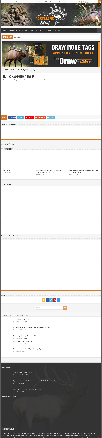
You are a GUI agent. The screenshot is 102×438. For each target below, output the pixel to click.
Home (4, 30)
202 (26, 324)
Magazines (12, 30)
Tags (26, 301)
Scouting (66, 2)
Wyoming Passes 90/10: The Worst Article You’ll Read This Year (31, 314)
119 (27, 337)
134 (25, 330)
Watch (21, 30)
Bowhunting (53, 2)
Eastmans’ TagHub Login (52, 30)
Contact (41, 30)
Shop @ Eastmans (30, 30)
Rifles (46, 2)
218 (25, 316)
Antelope (30, 2)
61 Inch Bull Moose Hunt (13, 70)
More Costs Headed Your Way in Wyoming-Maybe (28, 335)
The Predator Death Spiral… (21, 306)
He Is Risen (17, 37)
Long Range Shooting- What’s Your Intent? (25, 322)
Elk (24, 2)
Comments (19, 301)
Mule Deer (19, 2)
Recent (5, 301)
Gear (60, 2)
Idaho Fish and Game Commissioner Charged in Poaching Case (49, 158)
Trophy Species (39, 2)
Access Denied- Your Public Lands (23, 328)
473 (27, 308)
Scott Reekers (8, 80)
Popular (11, 301)
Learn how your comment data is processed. (37, 222)
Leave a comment (34, 80)
